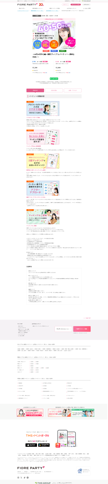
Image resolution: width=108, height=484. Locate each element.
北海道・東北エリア (21, 361)
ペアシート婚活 (46, 398)
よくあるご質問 (87, 8)
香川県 (46, 350)
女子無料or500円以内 (47, 383)
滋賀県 (29, 350)
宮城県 (27, 348)
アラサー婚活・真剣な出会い (24, 395)
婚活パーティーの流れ (55, 8)
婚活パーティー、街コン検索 (23, 329)
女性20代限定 (70, 398)
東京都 (36, 348)
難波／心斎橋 (70, 348)
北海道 (18, 348)
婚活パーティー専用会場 (22, 332)
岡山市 (41, 350)
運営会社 (19, 471)
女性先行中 (21, 385)
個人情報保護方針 (47, 471)
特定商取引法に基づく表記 (36, 471)
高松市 (50, 350)
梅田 (66, 348)
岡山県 (38, 350)
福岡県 (55, 350)
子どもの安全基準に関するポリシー (24, 473)
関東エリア (19, 363)
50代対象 (45, 388)
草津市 (33, 350)
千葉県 (43, 348)
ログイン (65, 4)
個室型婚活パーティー (23, 398)
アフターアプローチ (22, 327)
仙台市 (31, 348)
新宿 (39, 348)
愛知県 (54, 348)
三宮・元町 (23, 350)
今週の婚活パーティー (37, 8)
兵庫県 (18, 350)
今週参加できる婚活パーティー (24, 330)
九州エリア (19, 372)
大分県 (65, 350)
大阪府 (62, 348)
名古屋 (58, 348)
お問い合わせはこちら (63, 329)
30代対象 (69, 385)
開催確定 (20, 383)
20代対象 (45, 385)
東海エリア (19, 365)
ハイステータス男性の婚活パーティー (75, 388)
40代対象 (20, 388)
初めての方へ (22, 8)
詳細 (46, 72)
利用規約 (26, 471)
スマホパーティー (70, 395)
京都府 (76, 348)
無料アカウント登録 (81, 329)
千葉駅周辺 (48, 348)
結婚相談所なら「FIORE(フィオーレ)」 (72, 0)
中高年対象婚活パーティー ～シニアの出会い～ (76, 392)
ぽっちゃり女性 (22, 391)
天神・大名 (60, 350)
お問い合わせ (86, 4)
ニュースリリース (21, 334)
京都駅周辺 (84, 348)
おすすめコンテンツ (71, 8)
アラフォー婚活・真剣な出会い (49, 395)
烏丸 (80, 348)
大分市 (69, 350)
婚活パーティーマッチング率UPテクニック (41, 326)
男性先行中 (69, 383)
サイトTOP (19, 323)
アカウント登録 (75, 4)
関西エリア (19, 367)
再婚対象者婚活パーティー (48, 391)
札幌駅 (22, 348)
